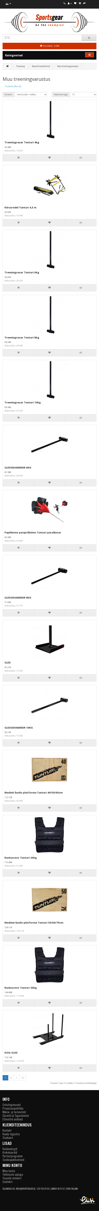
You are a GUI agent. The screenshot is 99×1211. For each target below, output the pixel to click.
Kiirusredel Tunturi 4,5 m (20, 207)
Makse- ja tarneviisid (14, 1112)
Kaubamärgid (10, 1149)
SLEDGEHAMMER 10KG (18, 727)
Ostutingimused (12, 1104)
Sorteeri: (8, 94)
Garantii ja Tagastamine (16, 1115)
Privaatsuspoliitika (13, 1108)
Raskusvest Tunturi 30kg (20, 987)
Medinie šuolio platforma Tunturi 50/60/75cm (33, 922)
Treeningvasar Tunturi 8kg (21, 337)
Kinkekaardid (10, 1152)
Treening (20, 66)
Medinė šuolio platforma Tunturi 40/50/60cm (33, 792)
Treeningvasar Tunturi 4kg (21, 142)
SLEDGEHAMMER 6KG (17, 467)
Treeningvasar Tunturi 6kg (21, 272)
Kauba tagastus (11, 1134)
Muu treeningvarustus (67, 66)
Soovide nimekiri (12, 1178)
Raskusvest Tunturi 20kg (20, 857)
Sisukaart (8, 1137)
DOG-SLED (11, 1052)
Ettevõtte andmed (13, 1119)
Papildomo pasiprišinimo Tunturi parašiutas (32, 532)
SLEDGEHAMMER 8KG (17, 597)
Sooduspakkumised (13, 1159)
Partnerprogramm (13, 1156)
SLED (7, 662)
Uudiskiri (8, 1181)
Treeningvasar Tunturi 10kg (22, 402)
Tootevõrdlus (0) (13, 86)
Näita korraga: (61, 94)
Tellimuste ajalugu (13, 1174)
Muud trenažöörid (41, 66)
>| (22, 1077)
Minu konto (9, 1171)
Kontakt (7, 1130)
